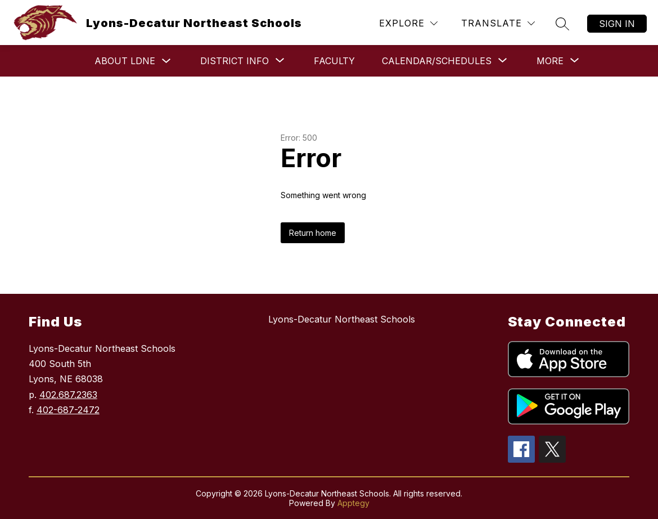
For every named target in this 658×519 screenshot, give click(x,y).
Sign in (617, 23)
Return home (312, 233)
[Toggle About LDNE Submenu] (166, 61)
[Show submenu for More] (550, 61)
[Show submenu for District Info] (234, 61)
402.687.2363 (68, 394)
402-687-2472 (68, 409)
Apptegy (353, 503)
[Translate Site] (498, 23)
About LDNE (124, 60)
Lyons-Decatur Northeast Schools (341, 319)
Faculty (334, 60)
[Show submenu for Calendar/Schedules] (437, 61)
